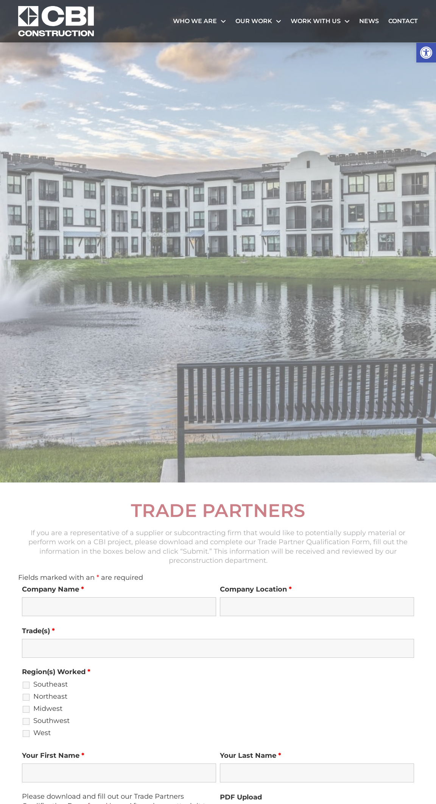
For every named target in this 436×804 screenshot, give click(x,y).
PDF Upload (241, 797)
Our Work (258, 21)
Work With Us (320, 21)
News (369, 21)
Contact (403, 21)
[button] (426, 52)
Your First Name (53, 755)
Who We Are (199, 21)
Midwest (47, 708)
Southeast (50, 684)
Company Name (53, 589)
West (42, 733)
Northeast (50, 696)
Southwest (51, 720)
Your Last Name (250, 755)
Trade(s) (38, 631)
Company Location (256, 589)
